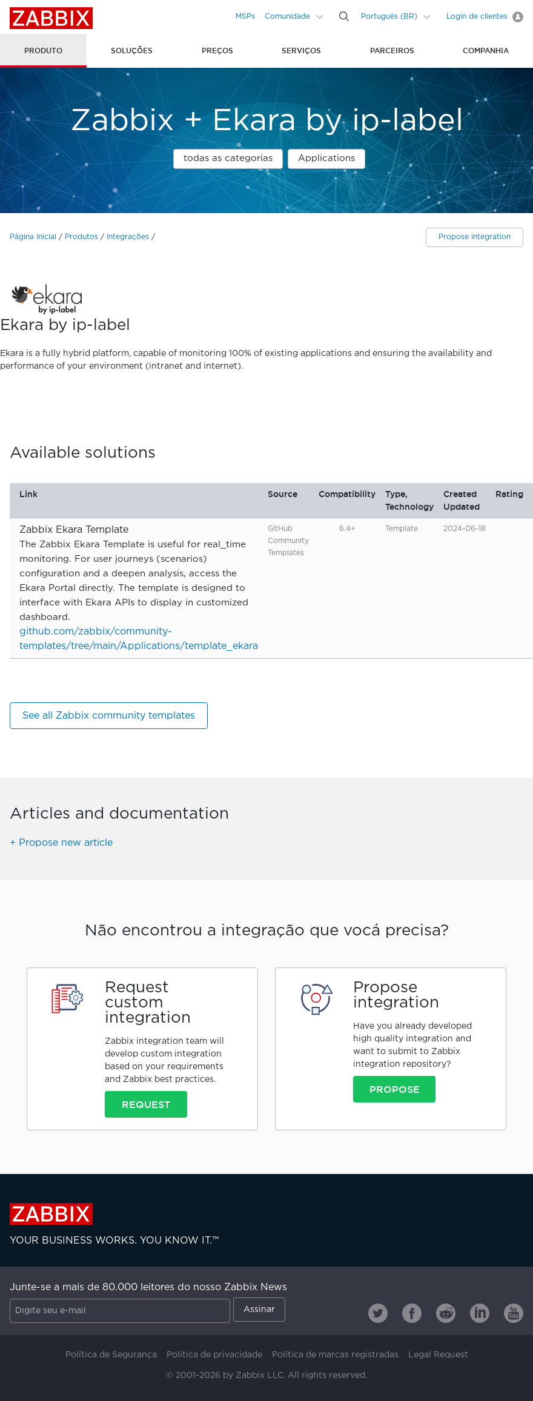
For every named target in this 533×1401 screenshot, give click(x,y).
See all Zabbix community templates (108, 715)
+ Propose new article (61, 843)
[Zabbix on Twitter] (378, 1313)
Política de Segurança (111, 1355)
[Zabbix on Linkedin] (479, 1313)
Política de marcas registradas (335, 1355)
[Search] (344, 16)
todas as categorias (228, 158)
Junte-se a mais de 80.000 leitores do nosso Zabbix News (148, 1287)
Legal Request (438, 1355)
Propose (394, 1089)
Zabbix (51, 18)
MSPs (245, 16)
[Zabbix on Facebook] (412, 1313)
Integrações (128, 237)
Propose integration (475, 237)
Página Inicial (33, 237)
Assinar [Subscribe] (259, 1309)
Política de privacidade (214, 1355)
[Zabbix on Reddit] (445, 1313)
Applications (326, 158)
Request (146, 1104)
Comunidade (287, 16)
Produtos (81, 237)
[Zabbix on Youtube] (513, 1313)
